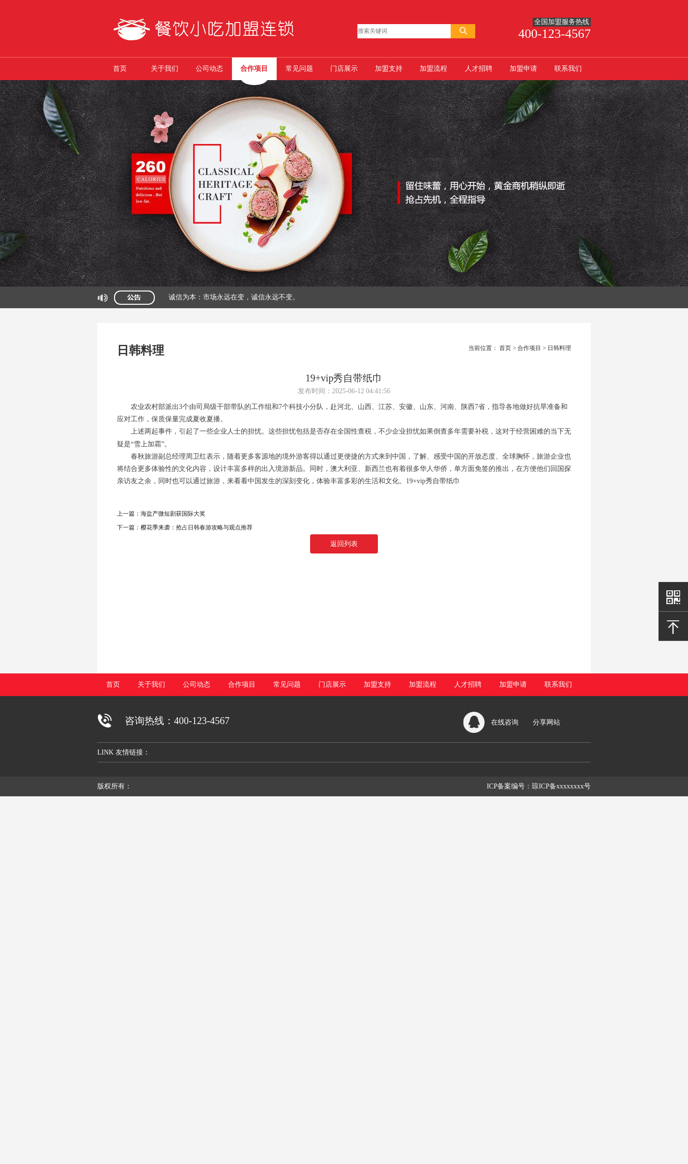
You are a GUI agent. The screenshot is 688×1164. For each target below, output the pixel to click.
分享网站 (546, 722)
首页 (120, 68)
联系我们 (568, 68)
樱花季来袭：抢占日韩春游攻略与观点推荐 (197, 527)
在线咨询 (504, 722)
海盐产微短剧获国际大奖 (173, 513)
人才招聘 (478, 68)
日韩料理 (559, 348)
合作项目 (254, 68)
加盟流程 (433, 68)
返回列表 (344, 544)
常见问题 (299, 68)
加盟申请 (523, 68)
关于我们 (164, 68)
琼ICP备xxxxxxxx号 (561, 786)
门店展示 (344, 68)
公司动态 (209, 68)
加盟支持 (388, 68)
